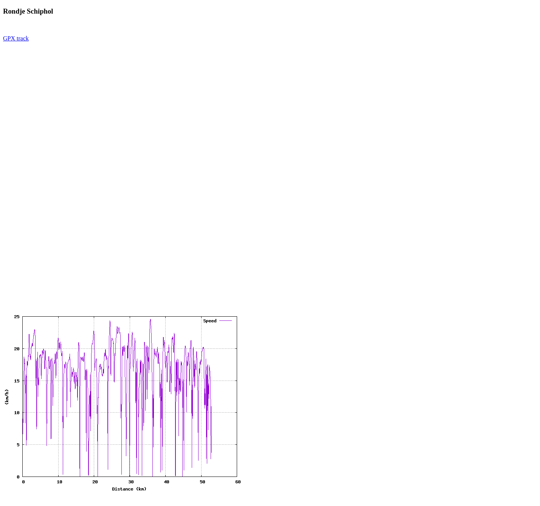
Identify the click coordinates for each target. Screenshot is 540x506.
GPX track (16, 38)
